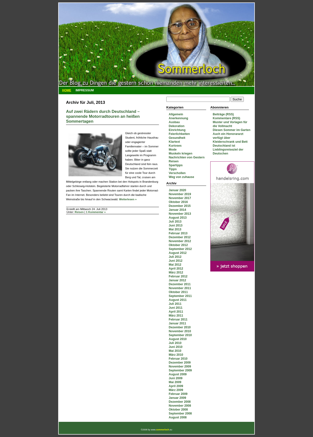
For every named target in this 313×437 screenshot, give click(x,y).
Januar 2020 (177, 190)
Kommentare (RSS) (226, 118)
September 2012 (180, 249)
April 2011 (176, 311)
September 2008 (180, 413)
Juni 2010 (175, 347)
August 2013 (178, 217)
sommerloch (162, 429)
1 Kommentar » (96, 212)
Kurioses (175, 145)
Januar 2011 (177, 323)
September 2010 (180, 335)
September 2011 (180, 296)
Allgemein (176, 114)
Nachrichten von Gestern (186, 157)
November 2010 (180, 331)
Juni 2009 (175, 378)
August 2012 (178, 253)
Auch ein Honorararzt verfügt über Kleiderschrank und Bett (230, 137)
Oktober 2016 (178, 202)
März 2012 (176, 272)
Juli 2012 (175, 257)
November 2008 (180, 405)
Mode (173, 149)
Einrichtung (177, 130)
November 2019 (180, 194)
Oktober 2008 (178, 409)
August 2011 (178, 300)
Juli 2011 (175, 304)
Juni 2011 (175, 307)
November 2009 (180, 366)
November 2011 (180, 288)
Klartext (174, 141)
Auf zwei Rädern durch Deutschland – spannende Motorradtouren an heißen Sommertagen (103, 116)
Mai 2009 (175, 382)
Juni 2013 (175, 225)
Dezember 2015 (180, 206)
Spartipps (176, 165)
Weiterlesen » (128, 199)
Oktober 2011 (178, 292)
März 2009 (176, 390)
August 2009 (178, 374)
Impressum (85, 90)
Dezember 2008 (180, 401)
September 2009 (180, 370)
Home (66, 90)
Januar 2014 (177, 210)
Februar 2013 (178, 233)
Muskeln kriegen (180, 153)
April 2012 (176, 268)
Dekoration (176, 126)
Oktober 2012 (178, 245)
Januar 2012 (177, 280)
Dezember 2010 (180, 327)
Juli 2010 (175, 343)
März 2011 (176, 315)
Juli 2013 (175, 221)
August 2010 (178, 339)
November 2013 (180, 213)
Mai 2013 (175, 229)
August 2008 (178, 417)
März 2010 (176, 354)
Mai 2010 (175, 351)
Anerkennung (178, 118)
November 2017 (180, 198)
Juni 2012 (175, 260)
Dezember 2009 (180, 362)
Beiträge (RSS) (223, 114)
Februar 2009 (178, 394)
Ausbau (174, 122)
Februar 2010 (178, 358)
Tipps (173, 169)
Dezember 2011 (180, 284)
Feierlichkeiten (179, 134)
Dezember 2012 (180, 237)
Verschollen (177, 173)
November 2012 (180, 241)
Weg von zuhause (181, 177)
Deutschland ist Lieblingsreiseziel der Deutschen (228, 149)
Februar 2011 (178, 319)
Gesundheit (177, 138)
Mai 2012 (175, 264)
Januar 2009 (177, 398)
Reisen (174, 161)
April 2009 (176, 386)
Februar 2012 (178, 276)
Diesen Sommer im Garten (231, 130)
